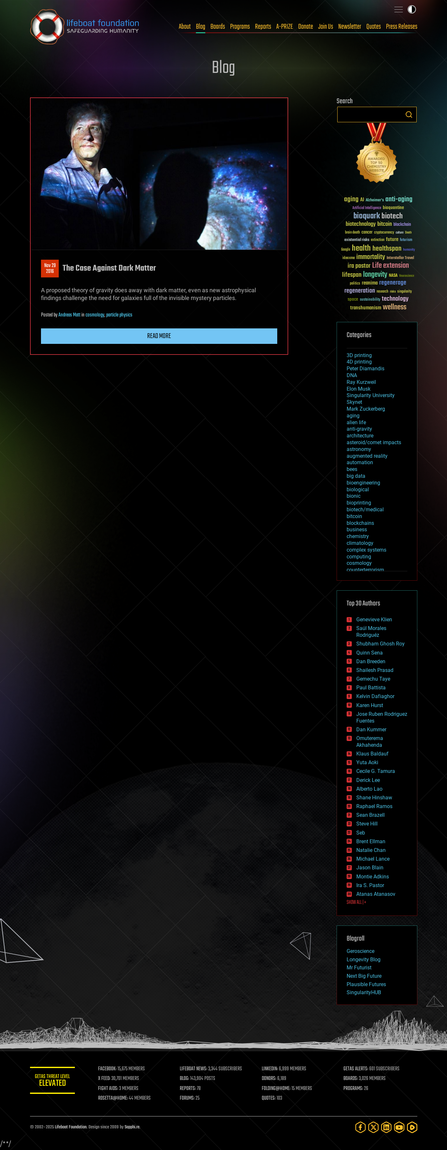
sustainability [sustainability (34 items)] (370, 300)
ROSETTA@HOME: (113, 1098)
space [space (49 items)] (353, 299)
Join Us (325, 27)
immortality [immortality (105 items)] (370, 257)
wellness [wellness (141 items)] (394, 307)
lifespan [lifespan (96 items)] (351, 275)
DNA (352, 375)
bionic (354, 496)
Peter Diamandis (365, 368)
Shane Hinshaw (374, 798)
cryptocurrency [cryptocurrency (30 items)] (384, 233)
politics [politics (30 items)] (355, 284)
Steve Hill (367, 824)
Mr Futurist (359, 968)
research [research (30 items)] (382, 292)
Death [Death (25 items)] (408, 233)
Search (409, 114)
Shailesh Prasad (374, 670)
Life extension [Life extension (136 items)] (390, 266)
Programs (240, 27)
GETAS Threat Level (52, 1081)
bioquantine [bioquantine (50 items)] (393, 207)
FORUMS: (187, 1098)
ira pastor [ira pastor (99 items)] (359, 266)
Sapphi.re (132, 1127)
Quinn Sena (369, 653)
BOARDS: (350, 1079)
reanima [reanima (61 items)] (370, 283)
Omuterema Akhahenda (369, 741)
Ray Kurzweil (361, 382)
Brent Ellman (370, 841)
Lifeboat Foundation (70, 1127)
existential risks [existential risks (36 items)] (356, 240)
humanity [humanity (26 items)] (409, 250)
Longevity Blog (364, 959)
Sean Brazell (370, 815)
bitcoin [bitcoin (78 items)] (384, 224)
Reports (263, 27)
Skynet (354, 402)
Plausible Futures (366, 984)
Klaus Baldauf (372, 754)
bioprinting (359, 503)
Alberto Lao (369, 789)
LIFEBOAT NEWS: (194, 1069)
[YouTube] (399, 1127)
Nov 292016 (50, 269)
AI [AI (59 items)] (362, 200)
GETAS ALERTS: (355, 1069)
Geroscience (360, 951)
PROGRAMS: (353, 1089)
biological (358, 489)
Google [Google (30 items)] (345, 250)
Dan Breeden (370, 661)
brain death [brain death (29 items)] (352, 233)
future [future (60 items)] (392, 239)
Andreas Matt (69, 315)
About (185, 27)
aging (353, 416)
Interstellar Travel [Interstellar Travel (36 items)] (400, 258)
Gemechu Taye (373, 679)
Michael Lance (373, 859)
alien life (356, 422)
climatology (360, 543)
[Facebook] (360, 1127)
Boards (217, 27)
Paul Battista (371, 688)
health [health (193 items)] (361, 248)
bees (352, 469)
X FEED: (104, 1079)
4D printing (359, 362)
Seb (360, 833)
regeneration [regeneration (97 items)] (359, 291)
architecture (360, 436)
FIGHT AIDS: (108, 1089)
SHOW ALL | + (356, 902)
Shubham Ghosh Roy (380, 644)
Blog (200, 27)
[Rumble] (412, 1127)
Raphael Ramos (374, 806)
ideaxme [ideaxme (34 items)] (348, 258)
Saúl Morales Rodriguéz (371, 631)
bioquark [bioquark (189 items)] (366, 216)
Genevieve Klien (374, 619)
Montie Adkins (372, 877)
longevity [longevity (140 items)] (375, 275)
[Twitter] (373, 1127)
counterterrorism (365, 570)
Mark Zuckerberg (366, 409)
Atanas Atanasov (375, 894)
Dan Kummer (371, 729)
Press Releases (401, 27)
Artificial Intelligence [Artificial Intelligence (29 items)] (366, 208)
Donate (305, 27)
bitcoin (354, 516)
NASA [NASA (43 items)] (393, 275)
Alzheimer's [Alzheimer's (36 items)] (375, 200)
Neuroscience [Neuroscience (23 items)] (406, 276)
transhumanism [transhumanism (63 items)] (365, 308)
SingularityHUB (364, 992)
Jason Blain (369, 868)
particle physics (119, 315)
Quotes (373, 27)
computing (359, 557)
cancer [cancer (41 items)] (366, 232)
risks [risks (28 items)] (393, 292)
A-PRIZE (284, 27)
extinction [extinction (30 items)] (377, 240)
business (357, 529)
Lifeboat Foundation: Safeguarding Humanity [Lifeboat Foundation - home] (85, 27)
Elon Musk (359, 389)
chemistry (358, 536)
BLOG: (184, 1079)
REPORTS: (188, 1089)
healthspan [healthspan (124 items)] (386, 249)
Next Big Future (364, 976)
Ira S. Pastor (370, 885)
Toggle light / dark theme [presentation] (412, 9)
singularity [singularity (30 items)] (404, 292)
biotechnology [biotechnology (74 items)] (361, 224)
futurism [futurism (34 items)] (406, 240)
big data (356, 476)
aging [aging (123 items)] (351, 199)
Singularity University (371, 395)
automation (360, 462)
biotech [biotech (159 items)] (392, 216)
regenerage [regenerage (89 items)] (392, 282)
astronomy (359, 449)
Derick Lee (368, 780)
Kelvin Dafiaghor (375, 696)
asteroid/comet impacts (374, 442)
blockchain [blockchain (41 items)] (402, 224)
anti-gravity (359, 429)
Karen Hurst (369, 705)
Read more (159, 336)
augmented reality (367, 456)
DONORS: (269, 1079)
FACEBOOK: (107, 1069)
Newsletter (349, 27)
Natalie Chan (371, 850)
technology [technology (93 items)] (395, 299)
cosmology (95, 315)
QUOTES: (269, 1098)
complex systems (366, 550)
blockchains (360, 523)
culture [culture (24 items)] (399, 233)
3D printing (359, 355)
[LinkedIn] (386, 1127)
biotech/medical (365, 509)
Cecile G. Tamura (375, 771)
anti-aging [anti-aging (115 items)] (398, 199)
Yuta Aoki (367, 762)
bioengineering (363, 483)
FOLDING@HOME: (276, 1089)
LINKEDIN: (270, 1069)
